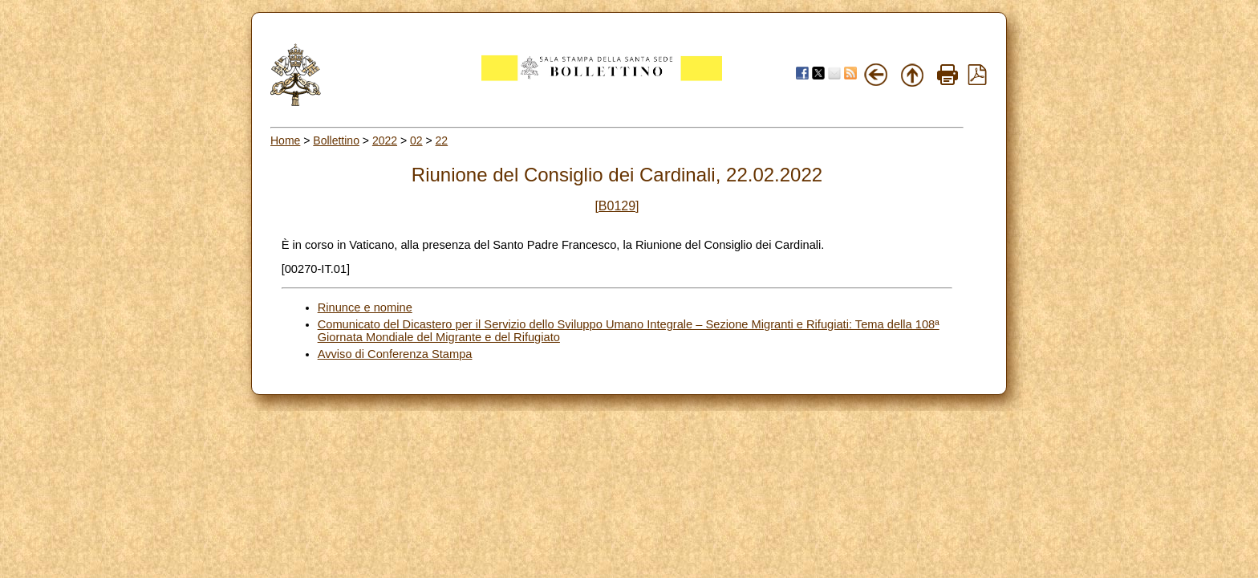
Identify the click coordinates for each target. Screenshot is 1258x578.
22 (442, 140)
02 (416, 140)
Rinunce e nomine (365, 307)
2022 (384, 140)
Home (285, 140)
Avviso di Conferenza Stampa (395, 354)
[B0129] (617, 206)
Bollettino (336, 140)
